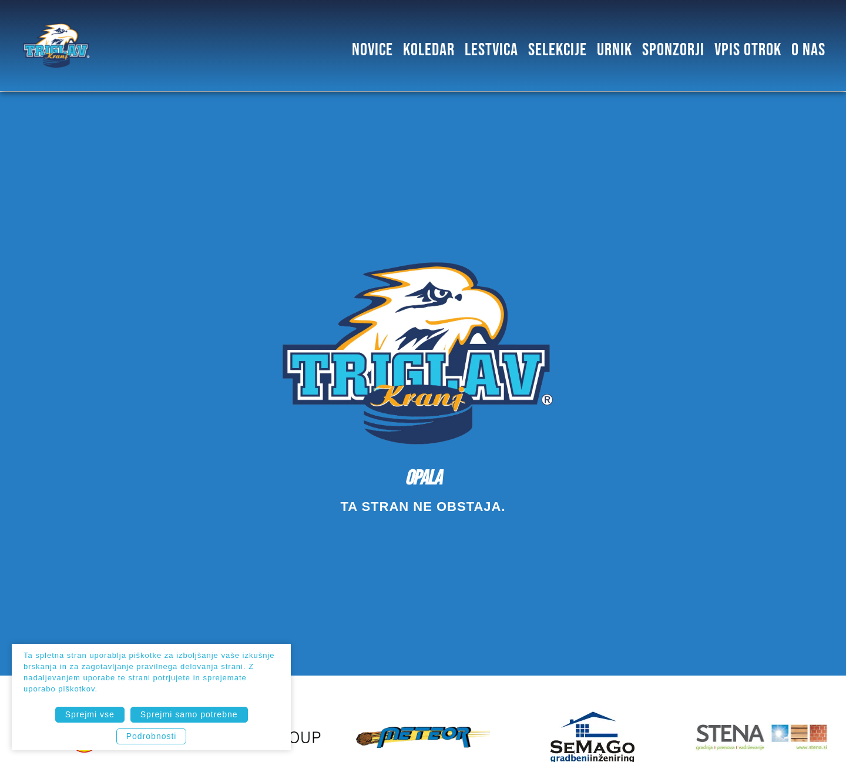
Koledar (429, 48)
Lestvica (491, 48)
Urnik (614, 48)
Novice (372, 48)
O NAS (808, 48)
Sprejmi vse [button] (90, 714)
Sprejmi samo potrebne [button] (189, 714)
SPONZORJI (673, 48)
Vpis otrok (747, 48)
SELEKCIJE (557, 48)
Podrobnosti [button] (151, 736)
